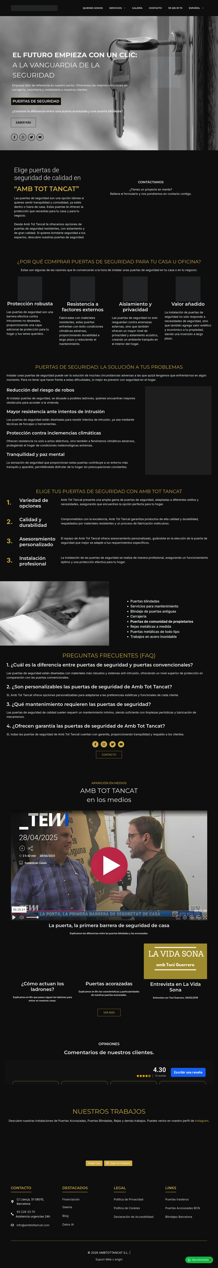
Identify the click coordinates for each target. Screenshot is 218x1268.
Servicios (119, 8)
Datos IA (68, 1224)
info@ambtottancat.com (33, 1225)
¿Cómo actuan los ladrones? (42, 986)
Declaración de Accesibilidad (133, 1216)
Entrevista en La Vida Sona (175, 987)
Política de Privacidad (128, 1199)
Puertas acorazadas (109, 983)
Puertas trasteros (177, 1199)
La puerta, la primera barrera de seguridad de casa (109, 925)
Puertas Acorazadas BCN (182, 1208)
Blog (65, 1215)
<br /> (151, 212)
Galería (137, 8)
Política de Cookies (127, 1208)
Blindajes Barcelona (178, 1216)
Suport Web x (108, 1259)
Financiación (71, 1199)
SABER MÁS (23, 122)
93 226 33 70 (175, 8)
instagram (201, 1120)
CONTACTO (109, 754)
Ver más (109, 1012)
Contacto (155, 8)
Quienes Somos (93, 8)
